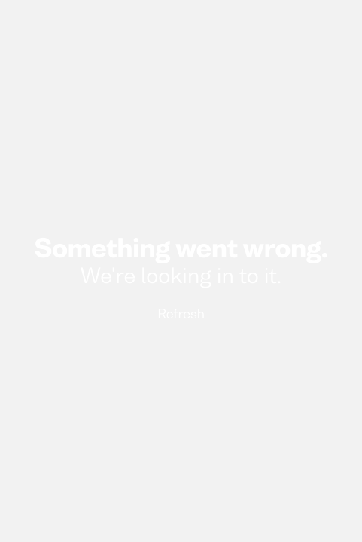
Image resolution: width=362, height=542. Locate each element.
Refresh (180, 315)
